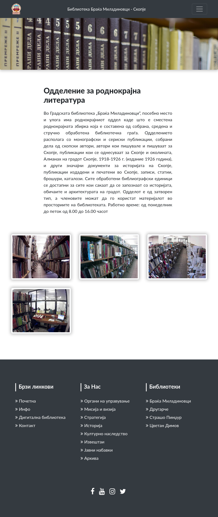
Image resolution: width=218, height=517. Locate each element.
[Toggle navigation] (199, 9)
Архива (90, 458)
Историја (91, 425)
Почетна (25, 400)
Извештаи (93, 441)
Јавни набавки (97, 449)
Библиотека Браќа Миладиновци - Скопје (106, 9)
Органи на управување (105, 400)
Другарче (157, 409)
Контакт (25, 425)
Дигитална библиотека (40, 417)
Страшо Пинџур (164, 417)
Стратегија (93, 417)
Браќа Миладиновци (168, 400)
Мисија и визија (98, 409)
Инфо (22, 409)
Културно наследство (104, 433)
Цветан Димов (162, 425)
